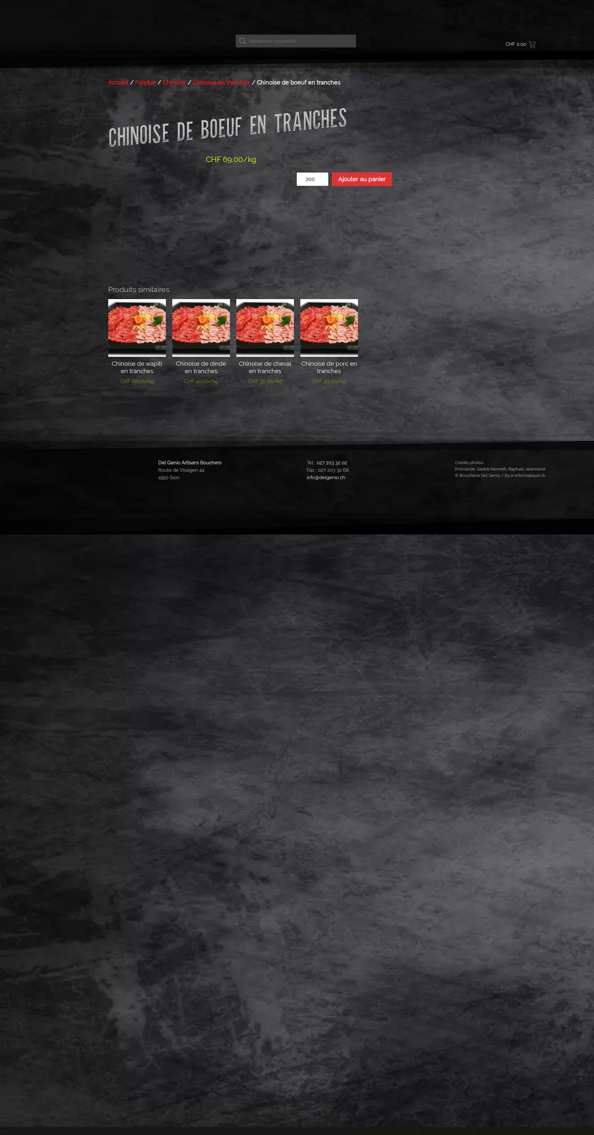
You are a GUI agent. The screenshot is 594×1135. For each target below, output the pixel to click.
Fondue (145, 547)
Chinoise (174, 547)
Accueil (118, 547)
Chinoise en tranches (221, 547)
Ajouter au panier (362, 643)
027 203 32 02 (332, 927)
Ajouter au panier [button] (137, 868)
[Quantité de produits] (313, 644)
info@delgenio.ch (326, 942)
